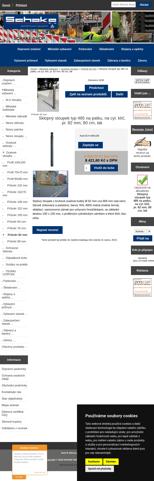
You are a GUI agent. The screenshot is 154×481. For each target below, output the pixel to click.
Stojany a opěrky (132, 49)
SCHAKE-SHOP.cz (72, 460)
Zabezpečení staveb (87, 60)
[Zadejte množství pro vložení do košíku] (87, 167)
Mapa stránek (10, 405)
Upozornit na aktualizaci (142, 193)
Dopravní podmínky (14, 368)
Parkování (85, 49)
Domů (6, 5)
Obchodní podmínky (14, 385)
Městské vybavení (48, 69)
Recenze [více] (142, 129)
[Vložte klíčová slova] (123, 4)
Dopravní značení (29, 49)
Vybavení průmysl (26, 60)
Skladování (106, 49)
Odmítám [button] (111, 461)
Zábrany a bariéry (118, 60)
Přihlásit (21, 5)
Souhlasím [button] (94, 461)
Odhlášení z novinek (14, 428)
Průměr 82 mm (88, 69)
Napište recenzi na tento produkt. (142, 147)
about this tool (40, 472)
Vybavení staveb (56, 60)
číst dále (19, 477)
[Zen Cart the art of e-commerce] (142, 81)
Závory (142, 60)
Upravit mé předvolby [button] (99, 468)
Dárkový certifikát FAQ (12, 413)
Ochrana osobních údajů (13, 377)
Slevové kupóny (12, 421)
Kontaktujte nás (11, 391)
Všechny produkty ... (14, 346)
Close (44, 448)
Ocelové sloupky (69, 69)
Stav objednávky (12, 398)
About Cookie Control (15, 448)
